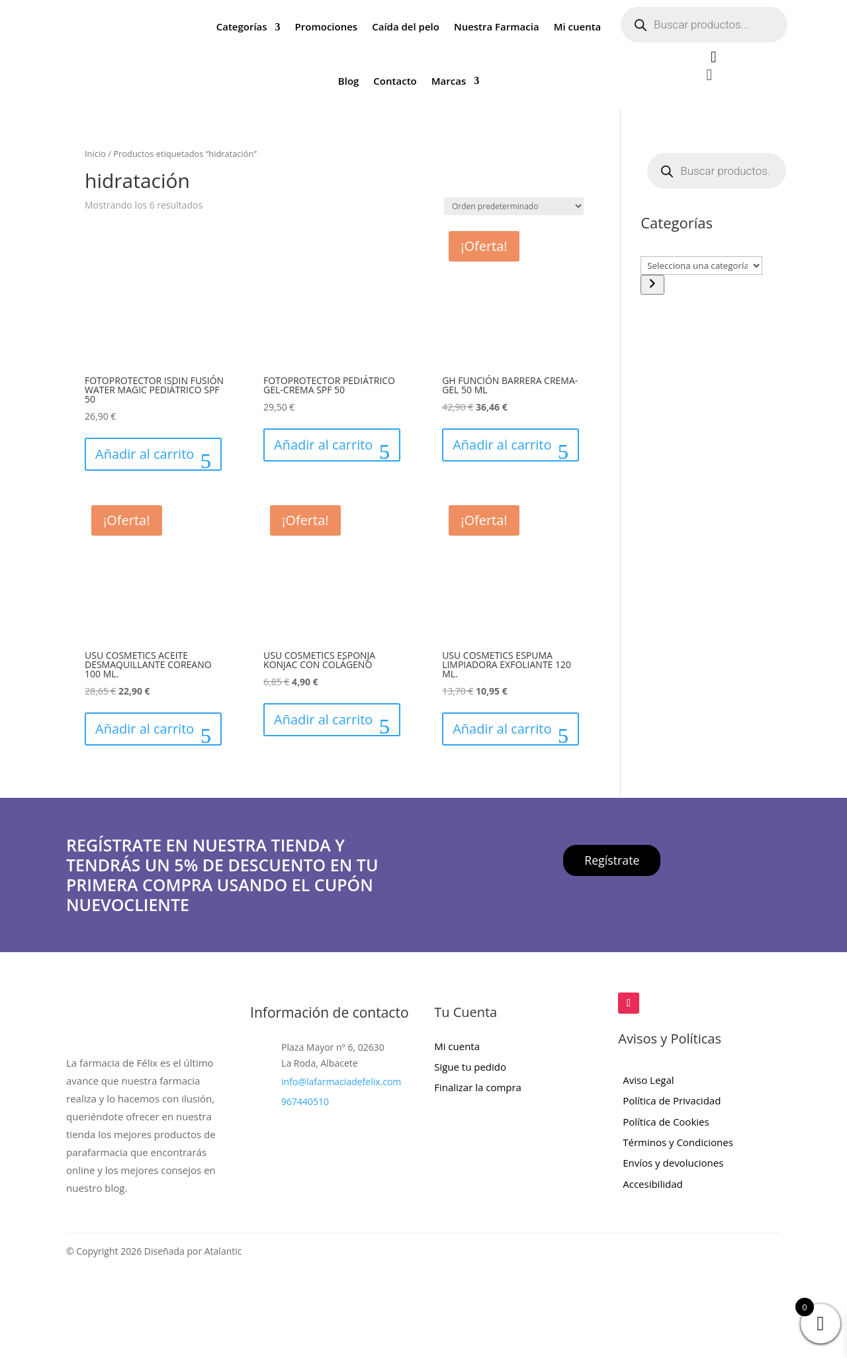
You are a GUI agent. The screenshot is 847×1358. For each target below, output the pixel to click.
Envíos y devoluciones (673, 1162)
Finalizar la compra (477, 1087)
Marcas (448, 80)
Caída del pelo (405, 26)
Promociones (326, 26)
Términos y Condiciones (678, 1142)
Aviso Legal (648, 1080)
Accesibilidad (652, 1183)
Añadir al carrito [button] (144, 454)
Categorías (241, 26)
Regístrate (612, 860)
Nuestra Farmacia (496, 26)
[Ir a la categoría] (652, 285)
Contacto (394, 80)
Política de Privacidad (672, 1100)
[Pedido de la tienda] (514, 206)
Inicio (95, 154)
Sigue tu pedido (470, 1066)
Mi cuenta (578, 26)
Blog (348, 80)
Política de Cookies (666, 1121)
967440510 (305, 1101)
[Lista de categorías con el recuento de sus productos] (701, 265)
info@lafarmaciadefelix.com (341, 1081)
